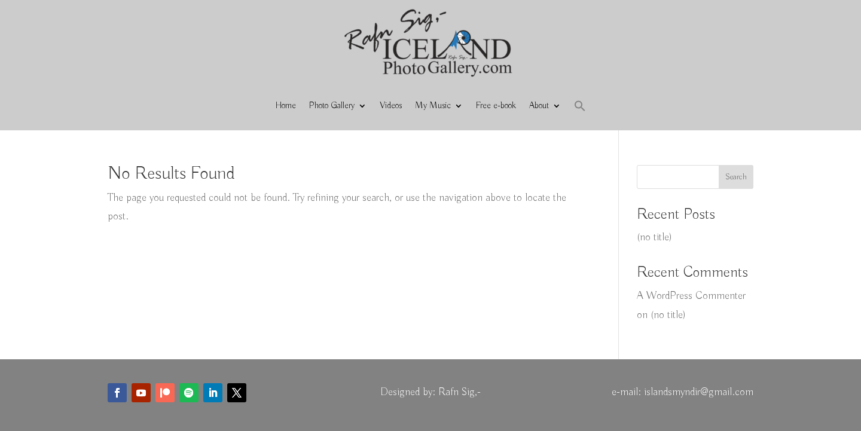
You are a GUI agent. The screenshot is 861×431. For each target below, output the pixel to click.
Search (736, 177)
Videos (391, 105)
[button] (580, 105)
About (539, 105)
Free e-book (496, 105)
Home (286, 105)
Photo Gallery (332, 105)
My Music (433, 105)
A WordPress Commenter (691, 295)
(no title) (654, 237)
